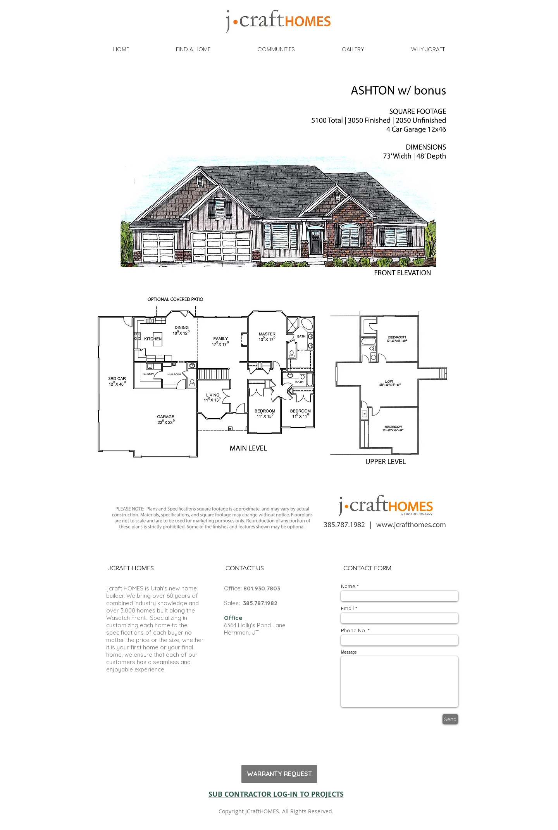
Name (348, 586)
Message (349, 652)
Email (347, 608)
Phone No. (353, 630)
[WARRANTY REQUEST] (279, 774)
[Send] (450, 719)
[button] (130, 568)
